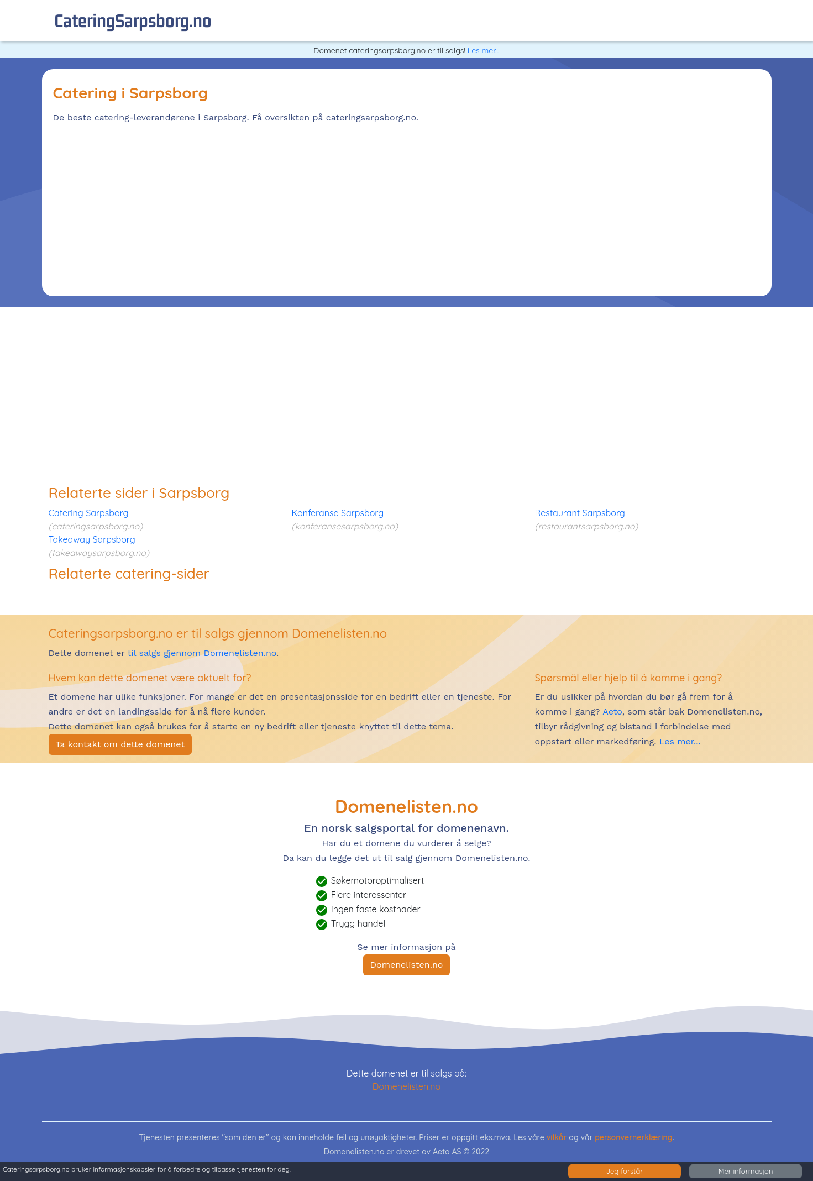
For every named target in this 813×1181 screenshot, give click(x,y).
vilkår (557, 1137)
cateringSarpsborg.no (133, 20)
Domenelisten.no (406, 964)
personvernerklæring (634, 1137)
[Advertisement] (384, 207)
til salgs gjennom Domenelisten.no (202, 653)
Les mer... (484, 50)
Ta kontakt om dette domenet (120, 744)
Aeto (611, 711)
